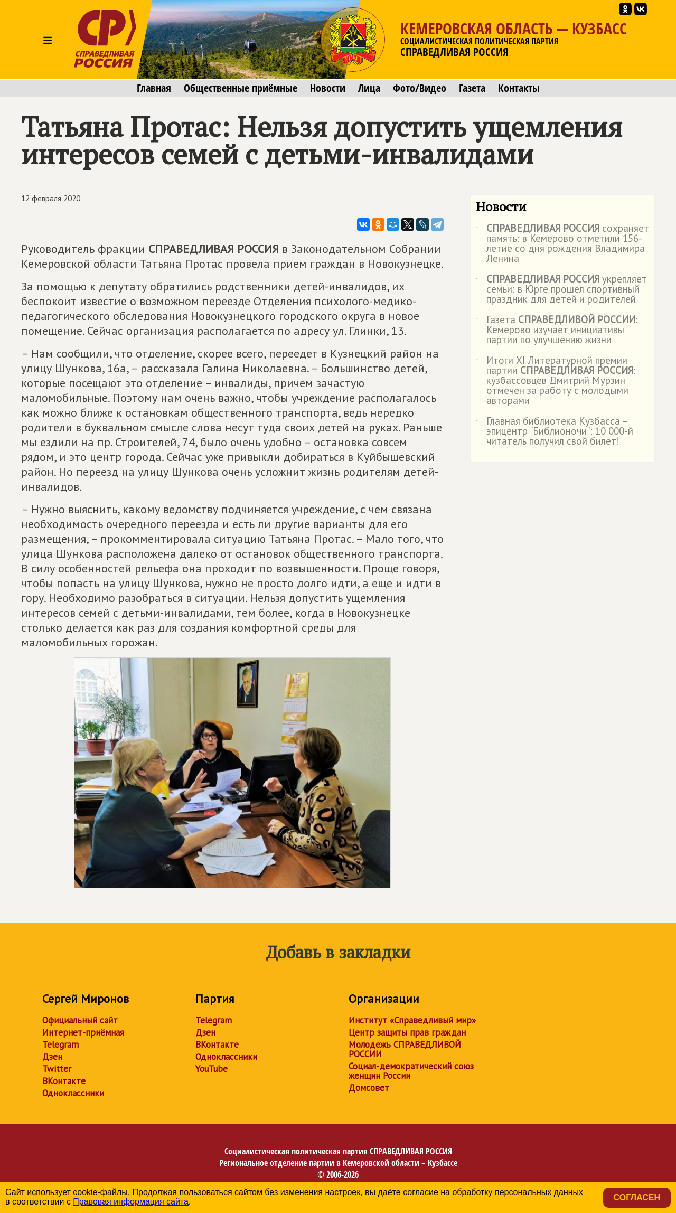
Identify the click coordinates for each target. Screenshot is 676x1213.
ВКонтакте (64, 1081)
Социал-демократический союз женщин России (411, 1070)
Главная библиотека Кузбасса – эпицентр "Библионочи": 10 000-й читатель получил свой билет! (554, 431)
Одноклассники (73, 1093)
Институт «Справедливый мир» (412, 1020)
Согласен (637, 1197)
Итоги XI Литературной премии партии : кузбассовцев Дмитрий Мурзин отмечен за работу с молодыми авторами (556, 381)
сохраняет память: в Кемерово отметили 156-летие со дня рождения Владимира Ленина (562, 244)
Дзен (52, 1056)
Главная (154, 88)
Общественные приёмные (240, 88)
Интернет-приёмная (83, 1032)
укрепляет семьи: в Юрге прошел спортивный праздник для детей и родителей (561, 289)
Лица (369, 88)
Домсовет (369, 1088)
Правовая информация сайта (131, 1201)
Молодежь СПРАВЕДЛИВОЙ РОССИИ (405, 1049)
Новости (327, 88)
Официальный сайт (80, 1020)
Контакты (519, 88)
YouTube (211, 1069)
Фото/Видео (419, 88)
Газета (472, 88)
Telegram (60, 1044)
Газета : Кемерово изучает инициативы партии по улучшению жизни (557, 330)
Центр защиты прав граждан (407, 1032)
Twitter (56, 1069)
